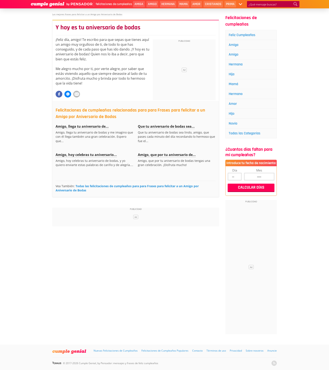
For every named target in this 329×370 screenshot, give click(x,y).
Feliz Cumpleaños (242, 34)
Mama (183, 4)
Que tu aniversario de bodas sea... (166, 126)
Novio (233, 123)
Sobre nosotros (255, 350)
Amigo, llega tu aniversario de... (82, 126)
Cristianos (213, 4)
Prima (230, 4)
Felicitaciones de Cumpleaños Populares (164, 350)
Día (234, 170)
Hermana (168, 4)
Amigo (152, 4)
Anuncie (272, 350)
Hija (231, 74)
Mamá (233, 84)
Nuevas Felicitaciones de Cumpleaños (116, 350)
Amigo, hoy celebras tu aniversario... (86, 154)
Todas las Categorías (244, 133)
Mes (259, 170)
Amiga (138, 4)
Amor (196, 4)
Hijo (231, 113)
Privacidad (236, 350)
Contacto (197, 350)
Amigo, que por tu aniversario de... (167, 154)
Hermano (236, 93)
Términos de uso (216, 350)
